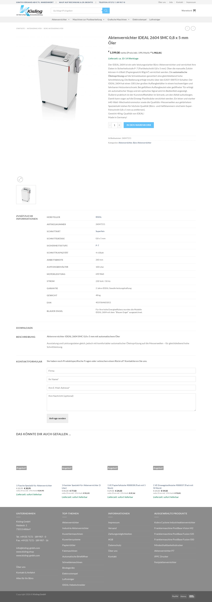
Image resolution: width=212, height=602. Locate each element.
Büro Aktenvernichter (53, 28)
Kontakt (179, 2)
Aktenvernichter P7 (164, 550)
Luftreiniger (154, 19)
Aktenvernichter (61, 19)
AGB (110, 539)
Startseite (20, 28)
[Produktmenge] (114, 125)
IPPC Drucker (161, 556)
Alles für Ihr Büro (24, 578)
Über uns (162, 2)
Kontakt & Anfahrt (25, 572)
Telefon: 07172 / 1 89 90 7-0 (112, 2)
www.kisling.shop (25, 551)
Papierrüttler (69, 545)
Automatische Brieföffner (75, 556)
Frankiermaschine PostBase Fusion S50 (174, 539)
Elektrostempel (139, 19)
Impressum (191, 2)
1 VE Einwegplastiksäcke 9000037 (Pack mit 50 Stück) (173, 486)
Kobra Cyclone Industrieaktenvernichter (174, 522)
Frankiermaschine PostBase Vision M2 (173, 528)
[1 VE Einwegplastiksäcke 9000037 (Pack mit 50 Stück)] (174, 460)
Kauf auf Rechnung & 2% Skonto (76, 2)
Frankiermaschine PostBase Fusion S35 (174, 533)
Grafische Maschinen (119, 19)
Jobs (171, 2)
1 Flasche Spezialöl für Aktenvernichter (34, 485)
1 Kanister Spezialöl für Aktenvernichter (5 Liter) (81, 486)
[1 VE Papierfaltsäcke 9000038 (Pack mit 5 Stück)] (128, 460)
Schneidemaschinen (72, 562)
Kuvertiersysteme (71, 539)
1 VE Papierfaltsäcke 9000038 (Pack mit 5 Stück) (126, 486)
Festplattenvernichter (165, 562)
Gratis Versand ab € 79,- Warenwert (34, 2)
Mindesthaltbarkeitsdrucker (168, 545)
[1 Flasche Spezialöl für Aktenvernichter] (37, 460)
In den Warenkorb (139, 125)
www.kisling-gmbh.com (28, 555)
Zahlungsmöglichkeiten (120, 533)
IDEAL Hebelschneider (73, 584)
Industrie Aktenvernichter (75, 528)
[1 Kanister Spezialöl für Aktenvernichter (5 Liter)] (83, 460)
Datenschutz (114, 545)
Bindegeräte (68, 567)
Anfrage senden (57, 418)
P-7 (97, 245)
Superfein (100, 231)
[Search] (106, 11)
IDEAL (99, 217)
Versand (112, 528)
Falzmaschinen (69, 550)
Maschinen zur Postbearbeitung (89, 19)
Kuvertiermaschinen (72, 533)
